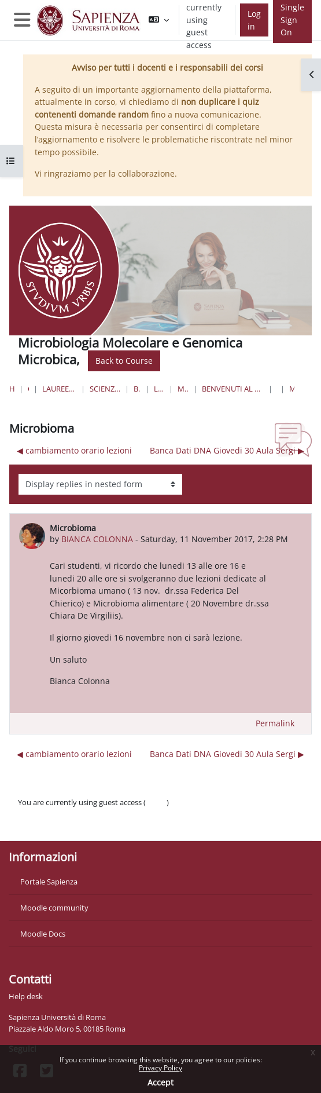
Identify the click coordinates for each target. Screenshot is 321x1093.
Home (11, 388)
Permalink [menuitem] (275, 723)
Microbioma (291, 388)
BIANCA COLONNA (97, 538)
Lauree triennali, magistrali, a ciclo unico (59, 388)
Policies (30, 814)
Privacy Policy (160, 1068)
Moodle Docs (42, 933)
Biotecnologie (137, 388)
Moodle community (54, 907)
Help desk (26, 996)
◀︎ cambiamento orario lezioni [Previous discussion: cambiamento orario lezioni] (74, 450)
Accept (160, 1082)
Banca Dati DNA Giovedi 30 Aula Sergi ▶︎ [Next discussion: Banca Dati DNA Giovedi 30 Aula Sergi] (227, 450)
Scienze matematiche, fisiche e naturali (105, 388)
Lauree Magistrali (159, 388)
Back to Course (124, 360)
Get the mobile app (51, 825)
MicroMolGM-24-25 (183, 388)
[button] (158, 20)
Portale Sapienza (49, 881)
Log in (254, 20)
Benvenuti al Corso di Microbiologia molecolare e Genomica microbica (233, 388)
